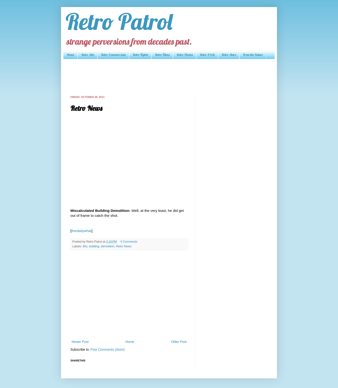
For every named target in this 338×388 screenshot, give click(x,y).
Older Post (179, 342)
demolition (107, 246)
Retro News (123, 246)
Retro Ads (87, 55)
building (94, 246)
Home (70, 55)
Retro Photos (185, 55)
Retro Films (162, 55)
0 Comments (128, 241)
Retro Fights (140, 55)
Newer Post (80, 342)
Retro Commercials (113, 55)
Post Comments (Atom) (108, 349)
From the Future (253, 55)
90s (85, 246)
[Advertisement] (155, 76)
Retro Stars (229, 55)
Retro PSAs (207, 55)
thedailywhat (81, 231)
